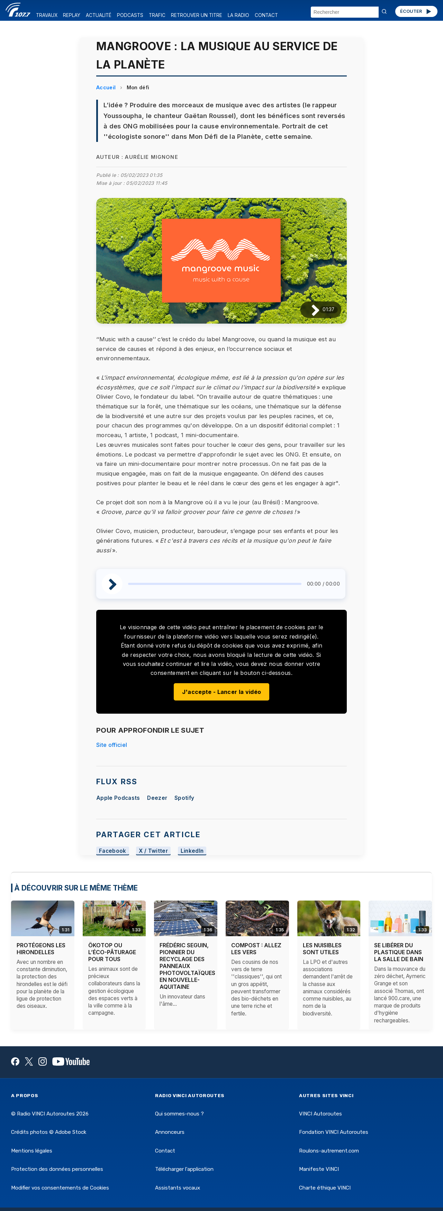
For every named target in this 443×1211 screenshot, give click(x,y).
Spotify (184, 798)
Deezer (157, 798)
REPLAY (71, 15)
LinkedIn (192, 851)
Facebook (112, 851)
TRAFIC (157, 15)
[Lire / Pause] (310, 310)
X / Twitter (153, 851)
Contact (165, 1151)
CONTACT (266, 15)
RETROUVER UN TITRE (196, 15)
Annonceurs (169, 1132)
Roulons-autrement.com (329, 1151)
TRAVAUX (46, 15)
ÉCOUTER (416, 11)
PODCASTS (130, 15)
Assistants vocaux (177, 1188)
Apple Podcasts (118, 798)
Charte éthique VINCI (325, 1188)
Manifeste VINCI (319, 1169)
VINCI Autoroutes (320, 1114)
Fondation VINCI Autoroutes (333, 1132)
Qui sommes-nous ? (179, 1114)
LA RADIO (238, 15)
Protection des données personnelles (57, 1169)
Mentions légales (31, 1151)
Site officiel (111, 744)
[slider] (214, 584)
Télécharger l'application (184, 1169)
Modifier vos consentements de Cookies (60, 1188)
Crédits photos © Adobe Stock (48, 1132)
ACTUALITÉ (98, 15)
